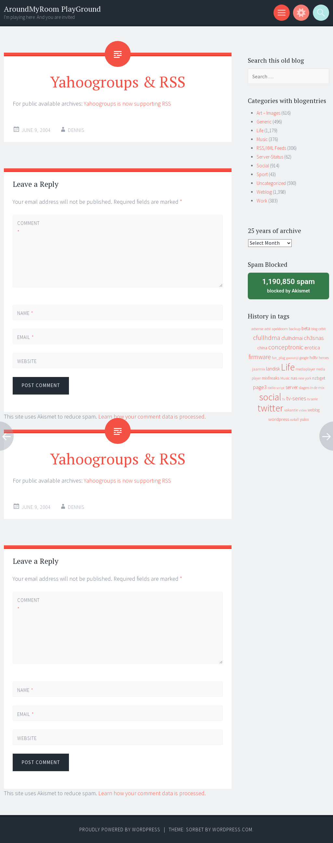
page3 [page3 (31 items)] (260, 387)
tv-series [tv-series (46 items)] (296, 398)
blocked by (288, 285)
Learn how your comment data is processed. (152, 416)
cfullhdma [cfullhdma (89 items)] (266, 337)
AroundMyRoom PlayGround (52, 9)
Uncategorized (271, 183)
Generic (264, 122)
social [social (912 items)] (270, 397)
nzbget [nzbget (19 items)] (318, 378)
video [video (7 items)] (303, 410)
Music (262, 139)
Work (262, 201)
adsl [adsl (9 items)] (267, 329)
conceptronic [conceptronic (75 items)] (285, 347)
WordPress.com (232, 829)
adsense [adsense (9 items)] (257, 329)
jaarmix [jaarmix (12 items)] (258, 369)
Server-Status (270, 157)
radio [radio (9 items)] (271, 387)
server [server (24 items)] (292, 387)
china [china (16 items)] (262, 348)
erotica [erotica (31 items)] (312, 347)
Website (27, 361)
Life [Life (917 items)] (288, 367)
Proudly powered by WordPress (119, 829)
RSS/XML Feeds (271, 148)
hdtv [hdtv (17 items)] (314, 357)
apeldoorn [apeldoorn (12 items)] (280, 328)
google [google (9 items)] (304, 358)
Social (263, 165)
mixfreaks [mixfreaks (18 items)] (270, 378)
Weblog (264, 192)
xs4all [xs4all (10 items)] (294, 419)
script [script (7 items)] (280, 388)
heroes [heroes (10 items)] (324, 357)
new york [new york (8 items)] (304, 378)
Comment (28, 227)
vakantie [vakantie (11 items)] (291, 410)
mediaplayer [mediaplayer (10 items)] (305, 369)
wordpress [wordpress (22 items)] (278, 419)
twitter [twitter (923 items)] (270, 408)
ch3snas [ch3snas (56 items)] (314, 338)
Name (25, 313)
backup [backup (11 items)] (294, 328)
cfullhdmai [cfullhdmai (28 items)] (292, 338)
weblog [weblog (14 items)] (314, 410)
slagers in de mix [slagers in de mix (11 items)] (311, 387)
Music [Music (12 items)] (285, 378)
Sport (262, 174)
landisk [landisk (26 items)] (273, 369)
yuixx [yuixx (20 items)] (304, 419)
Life (260, 130)
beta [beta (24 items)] (305, 328)
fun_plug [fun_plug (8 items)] (278, 358)
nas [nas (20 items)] (294, 378)
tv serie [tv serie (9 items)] (312, 399)
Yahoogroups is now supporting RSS (127, 103)
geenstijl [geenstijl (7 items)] (292, 358)
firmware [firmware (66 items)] (259, 357)
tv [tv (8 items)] (283, 399)
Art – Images (268, 113)
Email (25, 337)
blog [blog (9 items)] (314, 329)
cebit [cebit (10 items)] (322, 328)
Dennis (76, 130)
